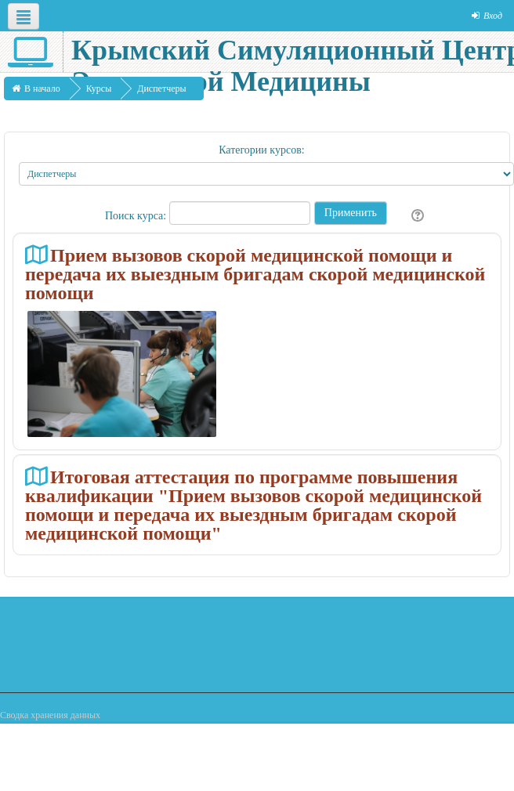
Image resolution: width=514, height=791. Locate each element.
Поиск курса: (137, 216)
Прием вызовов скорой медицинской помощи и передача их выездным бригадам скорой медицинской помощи (255, 273)
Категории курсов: (262, 150)
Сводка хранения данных (50, 715)
